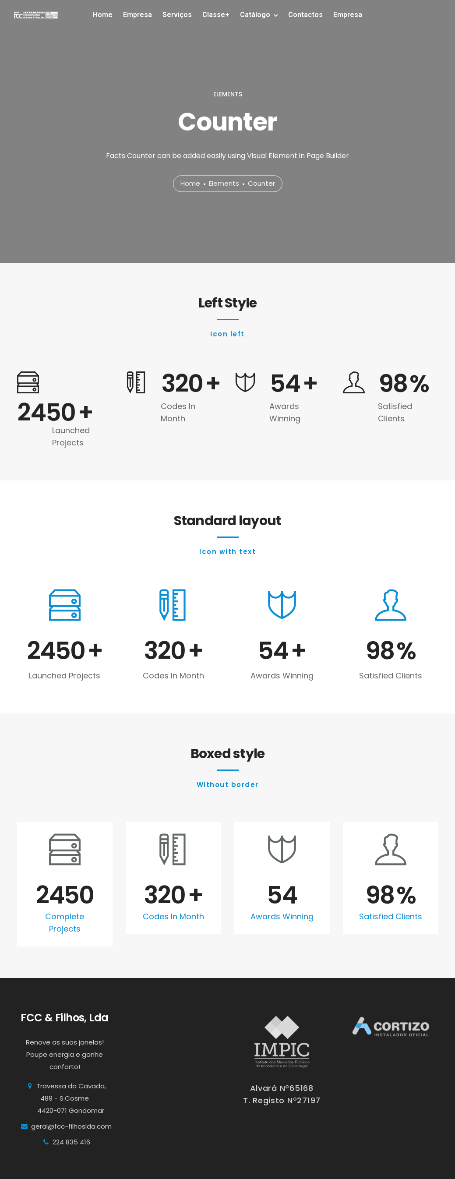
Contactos (305, 15)
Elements (224, 183)
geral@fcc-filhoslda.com (71, 1126)
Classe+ (215, 15)
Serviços (177, 15)
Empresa (137, 15)
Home (103, 15)
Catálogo (255, 15)
